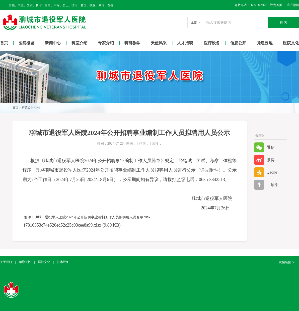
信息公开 (238, 43)
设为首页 (274, 5)
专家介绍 (106, 43)
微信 (264, 147)
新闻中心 (53, 43)
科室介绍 (79, 43)
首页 (4, 43)
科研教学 (132, 43)
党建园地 (265, 43)
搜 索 (284, 22)
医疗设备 (212, 43)
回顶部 (266, 185)
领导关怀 (25, 262)
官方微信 (293, 5)
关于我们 (6, 262)
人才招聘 (185, 43)
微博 (264, 160)
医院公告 (28, 108)
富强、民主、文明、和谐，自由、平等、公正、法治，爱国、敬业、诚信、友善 (61, 5)
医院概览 (26, 43)
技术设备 (63, 262)
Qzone (265, 172)
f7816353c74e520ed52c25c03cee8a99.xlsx (62, 225)
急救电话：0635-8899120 (251, 5)
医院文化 (44, 262)
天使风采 (159, 43)
